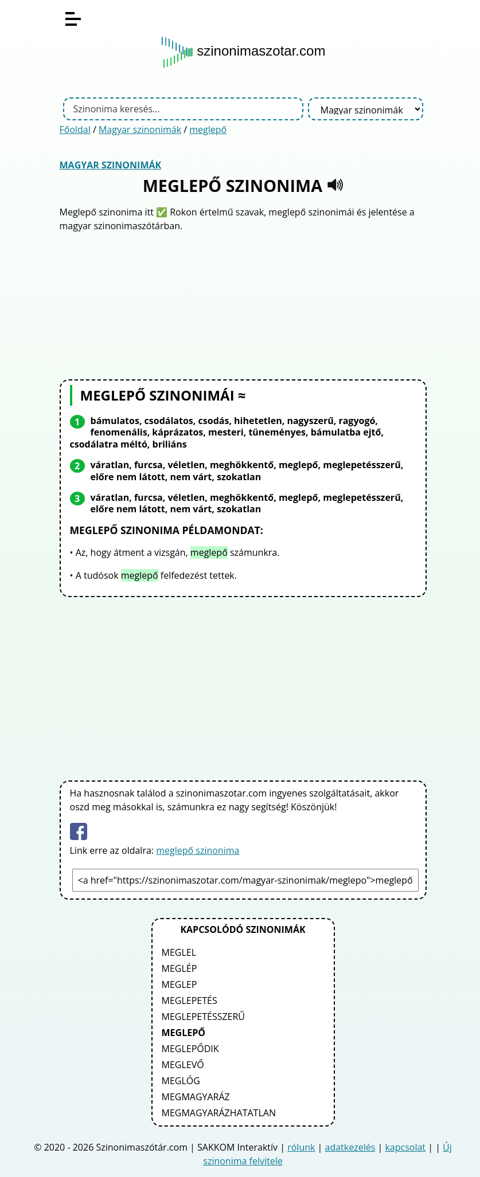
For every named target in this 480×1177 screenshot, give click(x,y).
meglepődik (190, 1048)
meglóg (181, 1080)
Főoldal (75, 129)
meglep (179, 984)
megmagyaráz (196, 1097)
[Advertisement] (243, 304)
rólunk (301, 1147)
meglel (179, 952)
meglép (179, 968)
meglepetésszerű (203, 1016)
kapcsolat (405, 1147)
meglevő (183, 1064)
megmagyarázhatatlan (219, 1113)
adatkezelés (350, 1147)
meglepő (208, 129)
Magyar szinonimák (140, 129)
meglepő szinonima (197, 850)
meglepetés (189, 1000)
